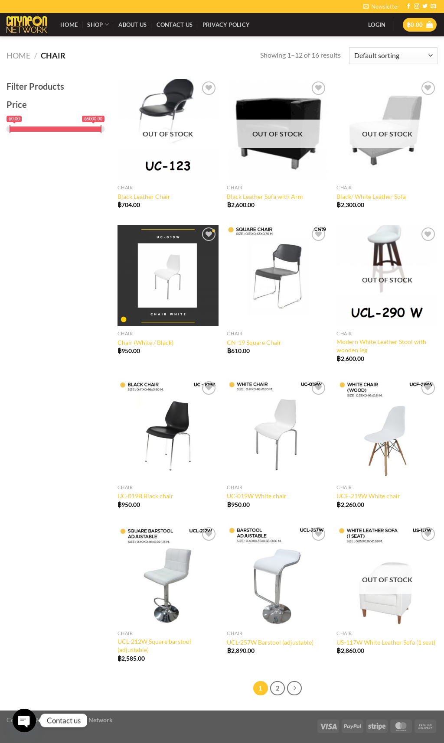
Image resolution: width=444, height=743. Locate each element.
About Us (132, 24)
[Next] (294, 688)
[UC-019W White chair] (277, 429)
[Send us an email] (433, 6)
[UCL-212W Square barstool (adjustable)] (168, 575)
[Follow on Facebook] (408, 6)
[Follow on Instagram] (416, 6)
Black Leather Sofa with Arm (265, 196)
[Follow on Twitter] (425, 6)
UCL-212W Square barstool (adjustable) (154, 645)
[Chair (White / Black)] (168, 275)
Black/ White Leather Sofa (371, 196)
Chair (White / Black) (145, 342)
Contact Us (175, 24)
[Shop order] (393, 55)
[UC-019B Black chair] (168, 429)
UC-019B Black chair (145, 496)
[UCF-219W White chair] (386, 429)
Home (69, 24)
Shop (97, 24)
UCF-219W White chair (368, 496)
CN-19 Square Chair (254, 342)
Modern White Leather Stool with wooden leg (381, 346)
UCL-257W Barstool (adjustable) (270, 642)
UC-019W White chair (257, 496)
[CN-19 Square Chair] (277, 275)
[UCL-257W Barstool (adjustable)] (277, 575)
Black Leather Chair (144, 196)
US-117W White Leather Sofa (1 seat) (385, 642)
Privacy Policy (226, 24)
